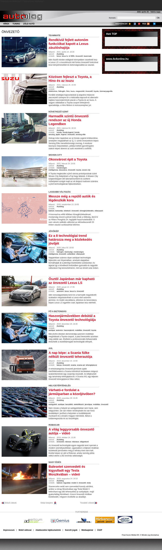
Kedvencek (122, 24)
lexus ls (65, 56)
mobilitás (78, 330)
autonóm (60, 291)
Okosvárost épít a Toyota (68, 159)
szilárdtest (71, 254)
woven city (86, 170)
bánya (59, 365)
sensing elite (81, 134)
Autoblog (60, 54)
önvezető (10, 32)
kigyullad (67, 483)
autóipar (52, 330)
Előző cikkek (11, 503)
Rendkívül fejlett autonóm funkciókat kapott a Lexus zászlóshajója (68, 43)
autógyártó (53, 404)
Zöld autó (29, 24)
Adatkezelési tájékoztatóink (48, 530)
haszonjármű (69, 330)
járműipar (88, 404)
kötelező (67, 211)
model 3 (74, 483)
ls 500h (72, 56)
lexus (59, 56)
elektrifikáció (79, 404)
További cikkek (87, 503)
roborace (75, 442)
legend (63, 134)
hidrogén (61, 91)
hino (68, 91)
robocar (68, 442)
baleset (51, 211)
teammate (88, 56)
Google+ (139, 24)
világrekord (84, 442)
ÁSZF (99, 530)
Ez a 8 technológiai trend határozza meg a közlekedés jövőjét (70, 239)
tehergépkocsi (91, 365)
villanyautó (99, 211)
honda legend (68, 132)
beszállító (69, 404)
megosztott (80, 91)
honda (59, 132)
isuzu (73, 91)
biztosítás (59, 211)
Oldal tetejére (46, 503)
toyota (96, 91)
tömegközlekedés (87, 211)
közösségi (69, 252)
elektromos (53, 91)
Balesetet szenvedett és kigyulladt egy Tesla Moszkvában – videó (67, 470)
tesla (89, 483)
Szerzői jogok (71, 530)
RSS (144, 24)
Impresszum (9, 530)
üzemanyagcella (105, 91)
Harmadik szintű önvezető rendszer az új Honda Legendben (69, 120)
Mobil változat (25, 530)
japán (58, 134)
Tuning (16, 24)
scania (73, 365)
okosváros (63, 170)
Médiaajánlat (87, 530)
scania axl (81, 365)
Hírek (6, 24)
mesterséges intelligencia (58, 169)
